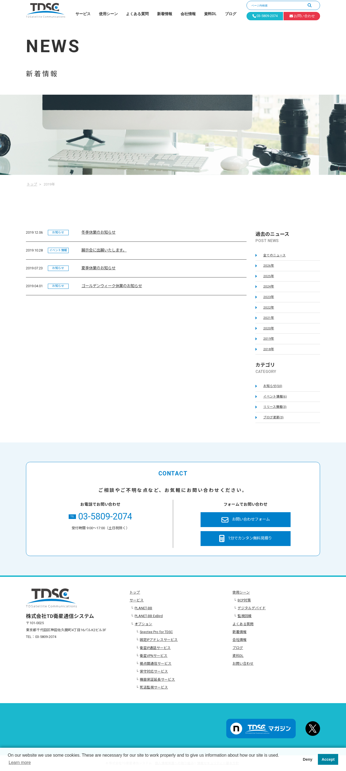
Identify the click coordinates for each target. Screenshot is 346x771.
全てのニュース (274, 255)
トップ (134, 592)
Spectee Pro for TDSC (156, 632)
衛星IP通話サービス (155, 648)
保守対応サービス (154, 671)
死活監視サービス (154, 687)
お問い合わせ (243, 663)
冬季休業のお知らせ (98, 232)
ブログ (230, 14)
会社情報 (188, 14)
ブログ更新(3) (273, 417)
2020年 (268, 328)
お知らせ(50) (272, 386)
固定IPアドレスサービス (159, 640)
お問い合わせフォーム (245, 519)
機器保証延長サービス (157, 679)
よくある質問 (137, 14)
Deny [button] (307, 759)
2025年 (268, 276)
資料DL (210, 14)
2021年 (268, 318)
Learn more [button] (20, 762)
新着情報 (164, 14)
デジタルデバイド (252, 608)
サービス (83, 14)
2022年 (268, 307)
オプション (143, 624)
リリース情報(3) (275, 407)
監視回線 (245, 616)
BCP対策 (244, 600)
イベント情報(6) (275, 396)
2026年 (268, 265)
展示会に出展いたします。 (104, 250)
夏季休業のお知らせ (98, 268)
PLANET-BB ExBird (149, 616)
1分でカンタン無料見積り (245, 538)
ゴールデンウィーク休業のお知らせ (111, 286)
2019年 (268, 338)
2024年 (268, 286)
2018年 (268, 349)
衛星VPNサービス (153, 656)
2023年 (268, 297)
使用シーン (108, 14)
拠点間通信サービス (155, 663)
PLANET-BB (143, 608)
